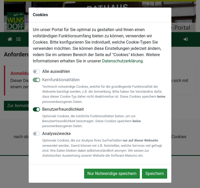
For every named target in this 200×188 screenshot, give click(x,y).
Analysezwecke (104, 144)
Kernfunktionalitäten (104, 90)
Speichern (154, 173)
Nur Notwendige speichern (112, 173)
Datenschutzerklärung (122, 60)
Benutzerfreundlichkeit (104, 118)
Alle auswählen (56, 71)
